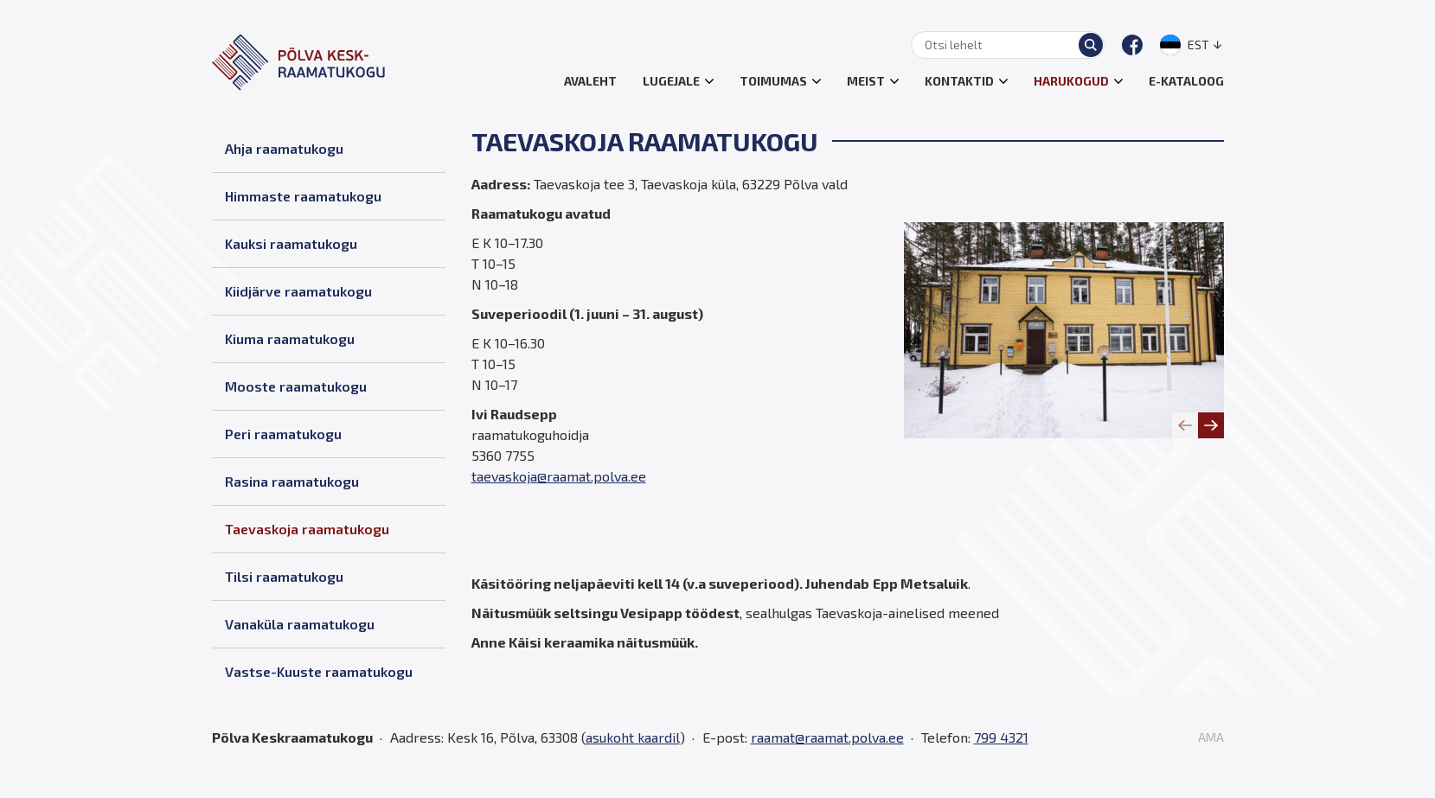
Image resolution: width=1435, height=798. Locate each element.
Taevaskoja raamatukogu (307, 528)
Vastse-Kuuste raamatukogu (319, 671)
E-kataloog (1186, 80)
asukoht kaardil (633, 737)
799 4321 (1001, 737)
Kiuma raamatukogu (290, 338)
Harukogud (1071, 80)
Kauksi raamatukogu (291, 243)
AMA (1211, 737)
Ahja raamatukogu (284, 148)
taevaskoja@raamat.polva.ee (558, 476)
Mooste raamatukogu (296, 386)
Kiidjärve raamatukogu (298, 291)
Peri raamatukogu (283, 433)
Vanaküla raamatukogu (300, 624)
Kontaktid (959, 80)
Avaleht (590, 80)
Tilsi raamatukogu (284, 576)
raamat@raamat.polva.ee (827, 737)
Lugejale (671, 80)
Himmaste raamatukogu (303, 196)
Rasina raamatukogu (292, 481)
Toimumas (773, 80)
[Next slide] (1211, 425)
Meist (866, 80)
